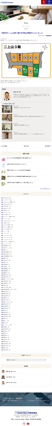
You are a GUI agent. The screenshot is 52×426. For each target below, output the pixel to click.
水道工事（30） (7, 316)
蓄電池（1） (6, 335)
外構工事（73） (7, 283)
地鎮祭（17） (6, 272)
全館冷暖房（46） (8, 252)
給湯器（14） (6, 326)
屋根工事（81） (7, 293)
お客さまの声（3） (8, 204)
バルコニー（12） (8, 235)
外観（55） (6, 285)
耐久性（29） (6, 331)
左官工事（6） (7, 295)
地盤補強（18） (7, 268)
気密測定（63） (7, 314)
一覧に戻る (26, 146)
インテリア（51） (8, 200)
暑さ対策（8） (7, 308)
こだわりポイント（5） (9, 220)
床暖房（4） (6, 297)
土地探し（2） (7, 266)
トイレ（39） (6, 231)
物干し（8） (6, 320)
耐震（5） (5, 333)
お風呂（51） (6, 210)
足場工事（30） (7, 343)
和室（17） (6, 262)
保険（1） (5, 249)
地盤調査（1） (7, 270)
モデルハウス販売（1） (9, 241)
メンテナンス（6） (8, 239)
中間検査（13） (7, 245)
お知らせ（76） (7, 208)
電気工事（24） (7, 349)
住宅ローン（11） (8, 247)
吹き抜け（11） (7, 260)
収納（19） (6, 258)
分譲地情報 (48, 35)
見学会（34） (6, 339)
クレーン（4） (7, 218)
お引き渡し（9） (7, 206)
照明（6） (5, 318)
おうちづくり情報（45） (9, 202)
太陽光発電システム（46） (10, 289)
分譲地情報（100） (8, 256)
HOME (13, 6)
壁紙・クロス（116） (8, 279)
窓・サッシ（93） (8, 324)
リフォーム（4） (7, 243)
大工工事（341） (7, 287)
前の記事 (47, 146)
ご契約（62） (6, 222)
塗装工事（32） (7, 277)
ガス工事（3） (7, 214)
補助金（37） (6, 337)
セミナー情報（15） (8, 227)
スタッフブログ (20, 6)
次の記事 (4, 146)
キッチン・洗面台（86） (9, 216)
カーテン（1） (7, 212)
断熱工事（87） (7, 304)
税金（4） (5, 322)
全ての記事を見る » (45, 188)
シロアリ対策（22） (8, 224)
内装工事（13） (7, 254)
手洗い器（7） (7, 299)
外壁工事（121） (7, 281)
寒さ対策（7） (7, 291)
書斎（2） (5, 310)
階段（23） (6, 347)
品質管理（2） (7, 264)
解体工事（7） (7, 341)
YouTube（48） (7, 197)
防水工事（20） (7, 345)
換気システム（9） (8, 302)
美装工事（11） (7, 329)
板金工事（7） (7, 312)
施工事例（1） (7, 306)
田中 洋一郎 (18, 92)
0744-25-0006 (19, 416)
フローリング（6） (8, 237)
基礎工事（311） (7, 275)
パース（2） (6, 233)
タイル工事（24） (8, 229)
